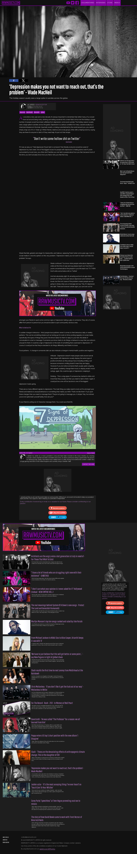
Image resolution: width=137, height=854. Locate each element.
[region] (8, 131)
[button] (13, 80)
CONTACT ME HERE (88, 464)
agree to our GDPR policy (47, 849)
